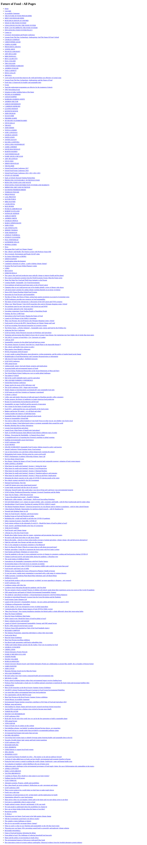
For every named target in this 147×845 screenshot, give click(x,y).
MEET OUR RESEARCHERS (14, 18)
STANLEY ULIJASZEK (12, 237)
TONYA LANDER (11, 130)
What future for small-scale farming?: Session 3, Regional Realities (26, 471)
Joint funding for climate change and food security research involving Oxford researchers (33, 706)
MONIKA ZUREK (11, 244)
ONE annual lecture (11, 363)
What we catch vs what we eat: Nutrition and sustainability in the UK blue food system (32, 826)
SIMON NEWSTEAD (12, 163)
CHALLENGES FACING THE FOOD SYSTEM (20, 25)
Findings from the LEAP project (15, 778)
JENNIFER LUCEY (11, 754)
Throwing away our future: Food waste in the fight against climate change (28, 816)
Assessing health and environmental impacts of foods (21, 368)
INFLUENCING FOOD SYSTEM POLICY (19, 30)
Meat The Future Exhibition (13, 614)
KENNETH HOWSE (11, 111)
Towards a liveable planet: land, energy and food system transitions (26, 740)
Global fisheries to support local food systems (19, 749)
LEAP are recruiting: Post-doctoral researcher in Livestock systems (26, 325)
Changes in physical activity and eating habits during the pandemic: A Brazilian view (31, 556)
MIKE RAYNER (10, 201)
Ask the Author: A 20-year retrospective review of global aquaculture (26, 606)
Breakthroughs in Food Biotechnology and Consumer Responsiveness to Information (31, 356)
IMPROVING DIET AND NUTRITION (17, 187)
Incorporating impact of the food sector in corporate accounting (24, 564)
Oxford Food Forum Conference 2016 (17, 170)
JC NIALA (8, 814)
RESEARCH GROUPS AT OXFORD (17, 20)
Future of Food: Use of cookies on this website (19, 726)
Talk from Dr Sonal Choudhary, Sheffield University (21, 359)
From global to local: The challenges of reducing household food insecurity (28, 835)
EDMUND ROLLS (11, 273)
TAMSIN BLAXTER (11, 711)
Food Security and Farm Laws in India (17, 568)
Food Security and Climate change (15, 530)
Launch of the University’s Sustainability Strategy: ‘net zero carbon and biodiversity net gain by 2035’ (37, 602)
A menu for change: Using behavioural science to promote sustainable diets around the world (34, 423)
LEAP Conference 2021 (12, 583)
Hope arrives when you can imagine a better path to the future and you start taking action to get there (36, 799)
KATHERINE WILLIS (12, 242)
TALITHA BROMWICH (12, 773)
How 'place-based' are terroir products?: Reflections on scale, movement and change (31, 785)
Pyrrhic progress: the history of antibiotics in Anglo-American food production (29, 399)
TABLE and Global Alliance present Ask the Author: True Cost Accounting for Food (31, 645)
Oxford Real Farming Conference (15, 382)
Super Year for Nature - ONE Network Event (19, 495)
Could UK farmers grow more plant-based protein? (21, 485)
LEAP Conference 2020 (12, 442)
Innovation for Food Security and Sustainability (20, 294)
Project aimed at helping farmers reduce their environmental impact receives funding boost (33, 680)
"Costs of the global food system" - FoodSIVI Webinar (22, 497)
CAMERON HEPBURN (12, 106)
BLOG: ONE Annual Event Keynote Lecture (19, 625)
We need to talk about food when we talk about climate (22, 537)
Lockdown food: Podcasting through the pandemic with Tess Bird (25, 587)
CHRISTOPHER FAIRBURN (14, 66)
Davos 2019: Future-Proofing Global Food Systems (21, 292)
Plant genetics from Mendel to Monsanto (17, 349)
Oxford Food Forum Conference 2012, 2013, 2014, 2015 (22, 173)
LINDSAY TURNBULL (12, 235)
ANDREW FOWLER (11, 68)
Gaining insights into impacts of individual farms (20, 413)
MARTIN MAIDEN (11, 151)
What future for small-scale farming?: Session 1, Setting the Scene (25, 466)
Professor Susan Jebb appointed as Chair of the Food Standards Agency (27, 628)
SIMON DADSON (11, 259)
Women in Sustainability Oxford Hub (16, 418)
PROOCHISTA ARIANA (13, 47)
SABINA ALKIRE (10, 44)
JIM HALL (8, 75)
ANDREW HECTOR (11, 101)
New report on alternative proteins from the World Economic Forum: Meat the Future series (33, 278)
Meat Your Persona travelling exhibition (17, 640)
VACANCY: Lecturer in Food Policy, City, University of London (25, 337)
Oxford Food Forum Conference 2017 (17, 168)
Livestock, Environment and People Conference (20, 35)
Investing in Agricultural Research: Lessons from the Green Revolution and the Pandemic (33, 597)
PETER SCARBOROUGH (13, 209)
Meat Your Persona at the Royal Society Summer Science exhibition (26, 697)
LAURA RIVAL (10, 204)
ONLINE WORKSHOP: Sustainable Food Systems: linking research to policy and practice (33, 447)
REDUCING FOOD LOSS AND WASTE (18, 182)
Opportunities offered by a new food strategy (19, 797)
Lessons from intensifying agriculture (16, 428)
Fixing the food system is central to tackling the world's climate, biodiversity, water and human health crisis (38, 761)
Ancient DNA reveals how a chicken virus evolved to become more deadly (28, 709)
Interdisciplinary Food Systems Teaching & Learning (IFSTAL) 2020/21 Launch (30, 504)
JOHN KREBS (9, 128)
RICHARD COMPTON (12, 630)
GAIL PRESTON (10, 197)
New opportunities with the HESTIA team (18, 695)
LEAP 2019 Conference (12, 361)
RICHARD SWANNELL (13, 830)
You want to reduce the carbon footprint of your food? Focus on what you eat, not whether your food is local (39, 421)
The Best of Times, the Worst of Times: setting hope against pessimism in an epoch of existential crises (37, 297)
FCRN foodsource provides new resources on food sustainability (25, 299)
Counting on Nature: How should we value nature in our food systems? (27, 776)
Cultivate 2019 (9, 340)
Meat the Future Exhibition (13, 637)
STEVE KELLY (10, 123)
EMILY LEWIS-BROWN (13, 771)
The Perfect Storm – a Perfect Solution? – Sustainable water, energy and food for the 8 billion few (35, 328)
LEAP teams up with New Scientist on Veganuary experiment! (24, 392)
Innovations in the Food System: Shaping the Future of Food (24, 316)
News (6, 247)
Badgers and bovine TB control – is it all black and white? (23, 411)
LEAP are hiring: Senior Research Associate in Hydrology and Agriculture (28, 332)
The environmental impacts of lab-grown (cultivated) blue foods (25, 840)
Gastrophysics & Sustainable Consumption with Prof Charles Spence (26, 561)
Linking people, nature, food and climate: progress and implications (26, 366)
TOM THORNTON (11, 232)
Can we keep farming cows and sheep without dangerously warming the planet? (30, 452)
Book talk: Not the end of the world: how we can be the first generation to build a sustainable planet (36, 718)
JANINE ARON (10, 49)
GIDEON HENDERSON (13, 104)
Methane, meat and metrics (13, 704)
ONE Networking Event (12, 89)
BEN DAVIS (9, 271)
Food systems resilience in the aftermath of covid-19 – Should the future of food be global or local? (36, 523)
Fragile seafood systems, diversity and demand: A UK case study (25, 804)
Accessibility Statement (12, 13)
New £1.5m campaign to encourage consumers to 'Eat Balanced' (25, 545)
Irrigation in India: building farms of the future (19, 92)
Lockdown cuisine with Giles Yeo (15, 585)
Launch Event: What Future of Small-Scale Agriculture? (22, 430)
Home (7, 8)
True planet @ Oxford (12, 375)
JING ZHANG (9, 752)
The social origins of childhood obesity (17, 559)
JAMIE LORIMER (11, 147)
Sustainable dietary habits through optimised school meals (23, 416)
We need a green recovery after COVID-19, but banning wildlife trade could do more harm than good (36, 566)
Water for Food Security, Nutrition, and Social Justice (21, 514)
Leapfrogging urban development (15, 261)
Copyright (8, 11)
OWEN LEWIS (10, 137)
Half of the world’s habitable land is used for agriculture (22, 378)
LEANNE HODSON (11, 108)
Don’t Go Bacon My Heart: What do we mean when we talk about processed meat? (31, 547)
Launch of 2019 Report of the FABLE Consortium (20, 318)
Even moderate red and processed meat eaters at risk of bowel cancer (26, 285)
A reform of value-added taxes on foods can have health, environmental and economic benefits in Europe (38, 759)
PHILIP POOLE (10, 194)
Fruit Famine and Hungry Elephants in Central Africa (21, 552)
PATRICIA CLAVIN (11, 578)
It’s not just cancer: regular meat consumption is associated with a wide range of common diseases (35, 573)
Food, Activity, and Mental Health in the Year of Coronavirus (24, 525)
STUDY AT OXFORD (12, 175)
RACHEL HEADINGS (12, 735)
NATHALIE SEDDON (12, 213)
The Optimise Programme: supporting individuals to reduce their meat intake (29, 633)
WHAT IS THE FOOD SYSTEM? (15, 23)
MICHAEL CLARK (11, 678)
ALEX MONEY (10, 444)
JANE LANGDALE (11, 132)
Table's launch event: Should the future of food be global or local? (25, 618)
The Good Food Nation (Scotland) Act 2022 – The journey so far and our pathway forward (33, 757)
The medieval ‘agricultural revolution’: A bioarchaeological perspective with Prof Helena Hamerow (36, 595)
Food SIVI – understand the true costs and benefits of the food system (27, 409)
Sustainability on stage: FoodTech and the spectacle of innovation (25, 404)
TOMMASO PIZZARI (12, 192)
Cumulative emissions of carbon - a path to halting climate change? (26, 263)
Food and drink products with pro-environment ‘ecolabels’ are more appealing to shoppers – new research (38, 580)
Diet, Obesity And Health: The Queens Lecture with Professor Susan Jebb (28, 251)
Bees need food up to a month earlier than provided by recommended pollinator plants (32, 730)
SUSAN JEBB (9, 116)
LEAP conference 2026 (12, 788)
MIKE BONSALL (10, 56)
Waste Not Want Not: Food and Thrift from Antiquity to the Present (26, 280)
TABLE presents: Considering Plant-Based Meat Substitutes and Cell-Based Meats (31, 575)
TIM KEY (8, 125)
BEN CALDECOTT (11, 58)
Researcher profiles (11, 811)
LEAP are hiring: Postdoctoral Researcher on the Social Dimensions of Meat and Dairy (32, 371)
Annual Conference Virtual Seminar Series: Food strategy (23, 449)
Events (7, 85)
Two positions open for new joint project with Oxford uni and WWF (26, 306)
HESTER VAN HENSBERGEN (15, 714)
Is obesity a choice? (11, 394)
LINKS (7, 268)
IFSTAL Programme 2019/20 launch (16, 352)
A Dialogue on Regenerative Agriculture (17, 604)
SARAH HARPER (11, 97)
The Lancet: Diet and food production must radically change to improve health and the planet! (34, 275)
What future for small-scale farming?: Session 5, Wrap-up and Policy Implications (30, 475)
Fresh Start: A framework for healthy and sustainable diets (23, 82)
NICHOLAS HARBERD (12, 94)
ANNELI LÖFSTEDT (12, 768)
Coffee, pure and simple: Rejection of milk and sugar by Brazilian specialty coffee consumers (34, 397)
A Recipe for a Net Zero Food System (16, 533)
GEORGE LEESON (11, 135)
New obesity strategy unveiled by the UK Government (22, 480)
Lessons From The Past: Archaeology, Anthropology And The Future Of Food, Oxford (32, 37)
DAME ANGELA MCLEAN (14, 156)
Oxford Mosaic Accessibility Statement (17, 699)
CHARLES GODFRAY (12, 39)
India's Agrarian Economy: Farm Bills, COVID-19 (20, 521)
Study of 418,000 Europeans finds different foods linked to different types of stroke (31, 432)
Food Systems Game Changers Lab (16, 599)
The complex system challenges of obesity (18, 821)
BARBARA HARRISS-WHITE (15, 99)
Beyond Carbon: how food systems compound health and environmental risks (29, 676)
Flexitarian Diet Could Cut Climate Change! (19, 249)
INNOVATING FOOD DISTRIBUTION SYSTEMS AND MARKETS (27, 185)
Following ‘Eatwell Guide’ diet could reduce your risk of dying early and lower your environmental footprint (39, 490)
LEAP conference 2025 (12, 742)
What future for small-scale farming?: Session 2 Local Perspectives (26, 468)
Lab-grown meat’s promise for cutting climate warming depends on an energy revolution (32, 290)
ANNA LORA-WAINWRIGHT (15, 144)
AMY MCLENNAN (11, 159)
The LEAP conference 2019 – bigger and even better (21, 387)
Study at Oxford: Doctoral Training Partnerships (20, 178)
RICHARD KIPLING (11, 745)
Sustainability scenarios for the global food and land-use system (25, 342)
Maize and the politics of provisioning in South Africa (22, 838)
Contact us (8, 32)
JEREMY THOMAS (11, 230)
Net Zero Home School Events (14, 459)
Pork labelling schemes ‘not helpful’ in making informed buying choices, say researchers (32, 728)
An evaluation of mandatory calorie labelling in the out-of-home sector (27, 764)
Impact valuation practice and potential (17, 621)
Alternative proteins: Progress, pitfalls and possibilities (22, 783)
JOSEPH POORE (10, 656)
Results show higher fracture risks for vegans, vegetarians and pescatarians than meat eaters (33, 535)
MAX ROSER (9, 206)
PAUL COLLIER (10, 61)
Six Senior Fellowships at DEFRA (15, 256)
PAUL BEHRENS (10, 747)
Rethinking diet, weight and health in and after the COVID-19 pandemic (27, 518)
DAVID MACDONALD (12, 149)
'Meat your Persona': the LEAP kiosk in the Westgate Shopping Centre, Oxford (29, 321)
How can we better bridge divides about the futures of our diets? (25, 809)
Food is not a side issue (12, 792)
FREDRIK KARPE (11, 118)
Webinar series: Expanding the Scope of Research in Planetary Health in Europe (30, 571)
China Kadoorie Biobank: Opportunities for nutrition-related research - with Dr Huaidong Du (34, 509)
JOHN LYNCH (9, 668)
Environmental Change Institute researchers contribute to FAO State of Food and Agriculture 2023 (36, 702)
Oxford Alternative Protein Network (16, 652)
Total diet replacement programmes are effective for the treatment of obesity (29, 87)
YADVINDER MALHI (12, 154)
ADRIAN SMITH (10, 216)
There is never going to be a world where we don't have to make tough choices (29, 790)
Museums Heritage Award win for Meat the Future (20, 671)
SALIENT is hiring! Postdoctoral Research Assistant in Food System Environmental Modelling (35, 690)
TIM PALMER (9, 166)
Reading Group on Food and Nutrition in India (19, 516)
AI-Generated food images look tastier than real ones (21, 733)
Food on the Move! (11, 635)
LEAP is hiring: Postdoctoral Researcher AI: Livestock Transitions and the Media (32, 492)
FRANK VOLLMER (11, 659)
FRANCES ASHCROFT (12, 51)
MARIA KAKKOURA (12, 661)
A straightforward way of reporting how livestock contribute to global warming (29, 437)
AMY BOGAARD (10, 54)
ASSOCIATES (9, 685)
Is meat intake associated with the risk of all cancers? (21, 487)
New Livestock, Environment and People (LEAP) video (22, 254)
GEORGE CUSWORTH (12, 647)
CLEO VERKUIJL (11, 780)
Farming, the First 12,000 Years (14, 313)
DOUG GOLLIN (10, 73)
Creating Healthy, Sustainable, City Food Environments (22, 282)
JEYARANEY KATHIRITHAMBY (16, 120)
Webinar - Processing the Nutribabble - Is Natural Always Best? (25, 435)
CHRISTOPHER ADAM (12, 42)
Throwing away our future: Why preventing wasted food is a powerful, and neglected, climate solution (37, 828)
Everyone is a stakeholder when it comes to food (20, 802)
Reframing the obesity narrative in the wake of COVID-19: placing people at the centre (32, 478)
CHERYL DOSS (10, 649)
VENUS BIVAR (10, 723)
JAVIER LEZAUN (11, 139)
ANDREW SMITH (11, 218)
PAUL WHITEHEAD (11, 240)
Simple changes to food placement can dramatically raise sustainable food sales (29, 390)
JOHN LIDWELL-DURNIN (14, 463)
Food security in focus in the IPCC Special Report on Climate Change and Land (30, 323)
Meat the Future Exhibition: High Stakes (17, 616)
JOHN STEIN (9, 225)
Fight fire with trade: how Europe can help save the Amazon (24, 542)
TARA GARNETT (10, 70)
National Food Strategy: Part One (15, 483)
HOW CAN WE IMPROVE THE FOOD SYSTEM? (21, 28)
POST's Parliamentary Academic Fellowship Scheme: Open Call (25, 456)
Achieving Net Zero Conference (15, 330)
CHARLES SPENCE (11, 221)
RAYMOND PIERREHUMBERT (15, 190)
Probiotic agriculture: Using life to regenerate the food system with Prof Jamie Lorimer (32, 549)
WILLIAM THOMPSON (13, 673)
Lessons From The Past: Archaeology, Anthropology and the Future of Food (28, 80)
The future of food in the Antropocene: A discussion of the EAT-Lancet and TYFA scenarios (33, 302)
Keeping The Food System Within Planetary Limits (21, 266)
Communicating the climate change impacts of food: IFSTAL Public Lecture (29, 609)
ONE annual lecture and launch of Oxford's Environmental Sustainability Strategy (30, 592)
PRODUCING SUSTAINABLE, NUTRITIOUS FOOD (22, 180)
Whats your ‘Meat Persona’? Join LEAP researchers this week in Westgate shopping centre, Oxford (36, 304)
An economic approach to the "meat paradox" (19, 309)
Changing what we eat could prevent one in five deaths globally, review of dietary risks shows (34, 287)
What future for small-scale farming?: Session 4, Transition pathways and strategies (31, 473)
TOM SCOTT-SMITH (12, 528)
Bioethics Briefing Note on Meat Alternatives (19, 425)
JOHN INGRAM (10, 113)
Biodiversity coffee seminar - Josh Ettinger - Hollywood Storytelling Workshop (30, 499)
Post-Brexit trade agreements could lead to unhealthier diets (23, 642)
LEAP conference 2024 (12, 716)
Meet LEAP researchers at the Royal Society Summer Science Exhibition (28, 687)
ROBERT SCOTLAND (12, 211)
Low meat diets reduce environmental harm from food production (25, 692)
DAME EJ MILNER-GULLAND (15, 654)
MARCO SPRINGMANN (13, 223)
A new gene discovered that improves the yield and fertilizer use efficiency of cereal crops (33, 78)
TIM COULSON (10, 63)
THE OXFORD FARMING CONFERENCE (19, 380)
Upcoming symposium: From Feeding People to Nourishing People (26, 311)
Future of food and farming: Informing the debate (20, 833)
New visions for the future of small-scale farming (20, 406)
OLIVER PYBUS (10, 199)
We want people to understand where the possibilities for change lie (26, 807)
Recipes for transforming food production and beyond (22, 402)
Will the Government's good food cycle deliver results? (22, 819)
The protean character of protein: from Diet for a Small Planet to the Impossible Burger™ (33, 344)
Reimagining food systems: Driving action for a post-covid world (25, 454)
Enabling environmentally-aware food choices (19, 440)
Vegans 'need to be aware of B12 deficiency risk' (20, 385)
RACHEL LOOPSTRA (12, 142)
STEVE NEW (9, 161)
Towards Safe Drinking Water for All (16, 511)
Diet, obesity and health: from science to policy (19, 347)
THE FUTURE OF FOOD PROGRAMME (18, 16)
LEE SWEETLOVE (11, 228)
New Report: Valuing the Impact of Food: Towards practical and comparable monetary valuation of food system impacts (42, 461)
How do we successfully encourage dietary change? (21, 823)
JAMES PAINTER (11, 666)
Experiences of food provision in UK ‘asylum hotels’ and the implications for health (31, 795)
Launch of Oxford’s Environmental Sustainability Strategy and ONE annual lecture (31, 623)
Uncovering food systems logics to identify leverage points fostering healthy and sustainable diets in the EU (38, 737)
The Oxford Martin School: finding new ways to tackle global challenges (27, 373)
